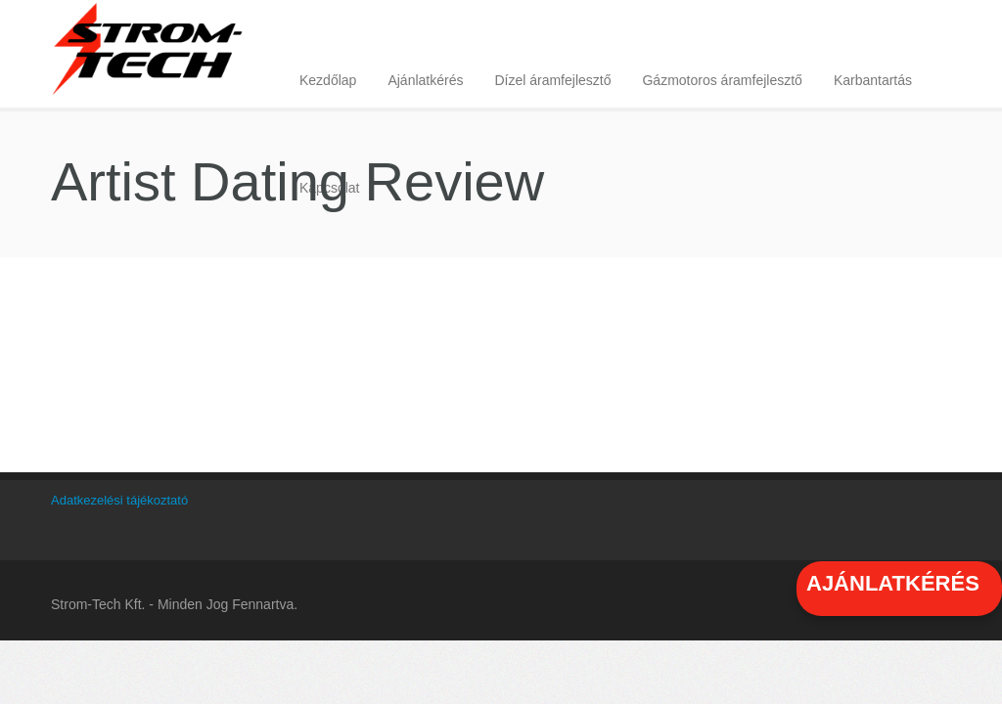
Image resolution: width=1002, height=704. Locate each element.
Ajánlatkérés (425, 80)
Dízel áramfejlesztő (552, 80)
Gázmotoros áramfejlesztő (721, 80)
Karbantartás (873, 80)
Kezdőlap (327, 80)
